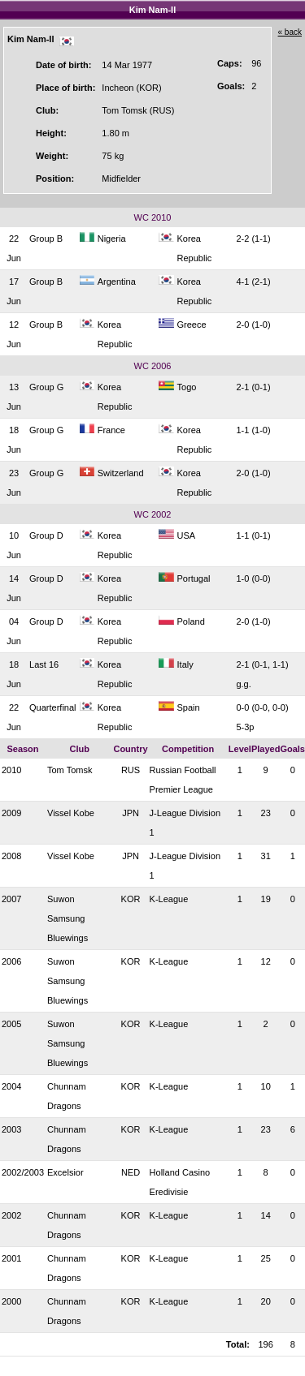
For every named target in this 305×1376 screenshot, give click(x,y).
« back (290, 32)
